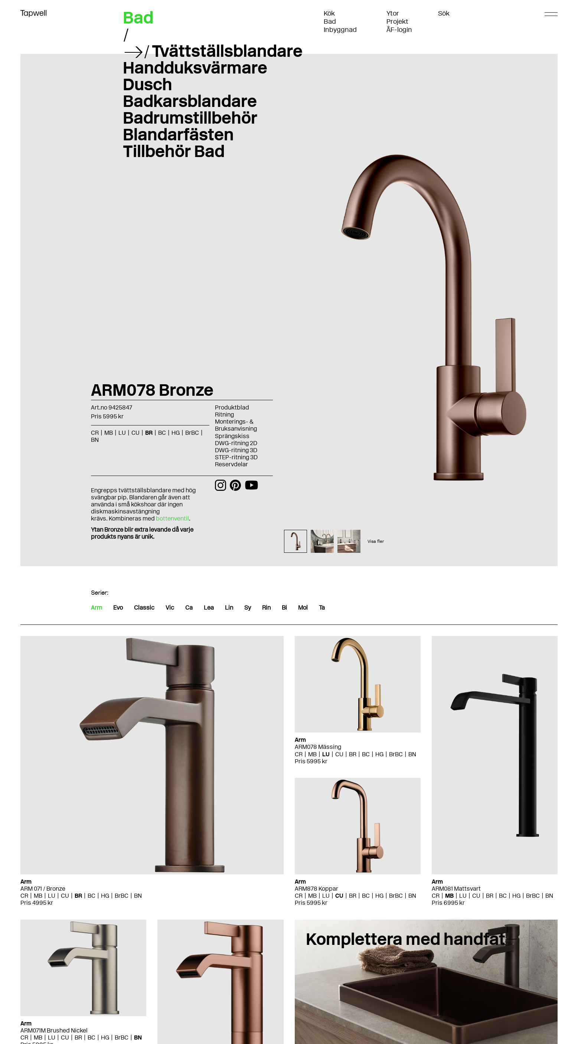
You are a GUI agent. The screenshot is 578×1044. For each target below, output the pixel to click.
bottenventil (172, 518)
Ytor (392, 13)
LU (122, 432)
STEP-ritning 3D (236, 457)
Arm (96, 607)
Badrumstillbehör (190, 118)
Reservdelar (231, 464)
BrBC (192, 432)
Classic (144, 607)
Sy (247, 607)
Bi (284, 607)
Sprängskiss (232, 436)
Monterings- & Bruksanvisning (236, 425)
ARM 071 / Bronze (42, 888)
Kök (329, 13)
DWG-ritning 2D (236, 443)
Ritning (224, 414)
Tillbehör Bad (174, 151)
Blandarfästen (178, 134)
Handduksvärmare (195, 68)
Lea (209, 607)
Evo (118, 607)
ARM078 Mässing (318, 746)
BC (162, 432)
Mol (303, 607)
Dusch (147, 84)
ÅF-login (399, 30)
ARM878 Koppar (316, 888)
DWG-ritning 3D (236, 450)
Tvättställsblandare (227, 51)
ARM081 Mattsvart (456, 888)
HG (176, 432)
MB (108, 432)
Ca (189, 607)
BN (95, 439)
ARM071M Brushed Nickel (54, 1030)
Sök (444, 13)
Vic (170, 607)
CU (135, 432)
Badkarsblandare (190, 101)
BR (149, 432)
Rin (266, 607)
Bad (330, 21)
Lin (229, 607)
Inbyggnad (340, 30)
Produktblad (232, 407)
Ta (322, 607)
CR (95, 432)
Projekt (397, 21)
